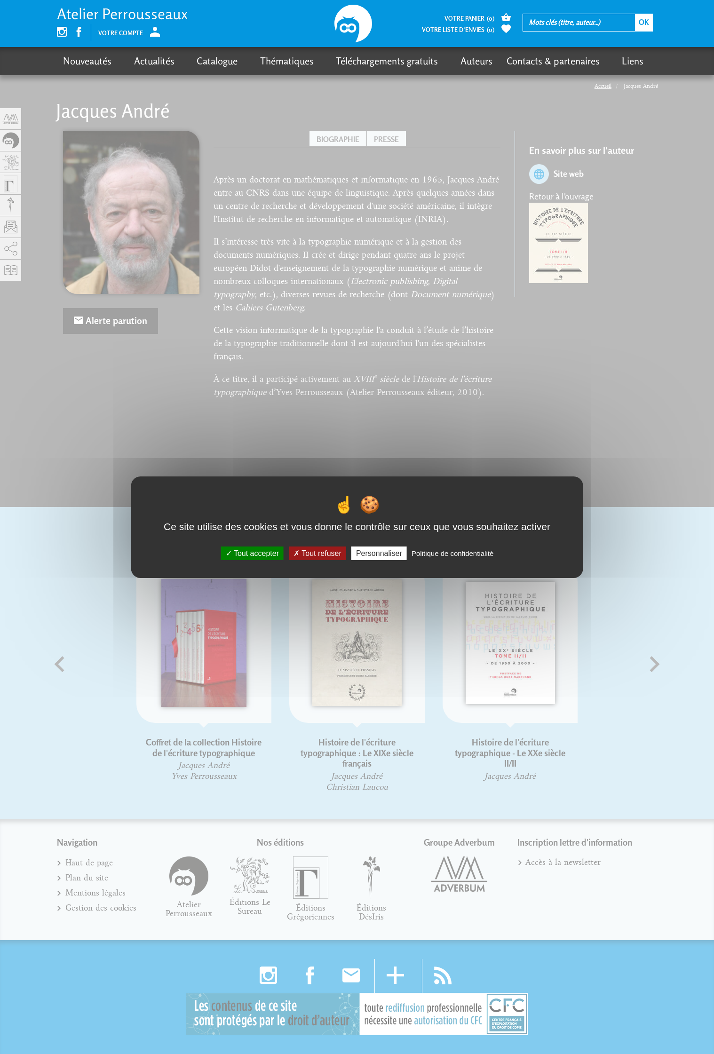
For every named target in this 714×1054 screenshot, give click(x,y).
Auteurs (435, 61)
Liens (583, 61)
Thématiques (262, 61)
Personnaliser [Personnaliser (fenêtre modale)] (379, 553)
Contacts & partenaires (511, 61)
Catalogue (200, 61)
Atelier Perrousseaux (122, 14)
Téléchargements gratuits (354, 61)
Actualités (146, 61)
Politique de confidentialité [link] (452, 553)
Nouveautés (87, 61)
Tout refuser (317, 553)
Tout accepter (252, 553)
